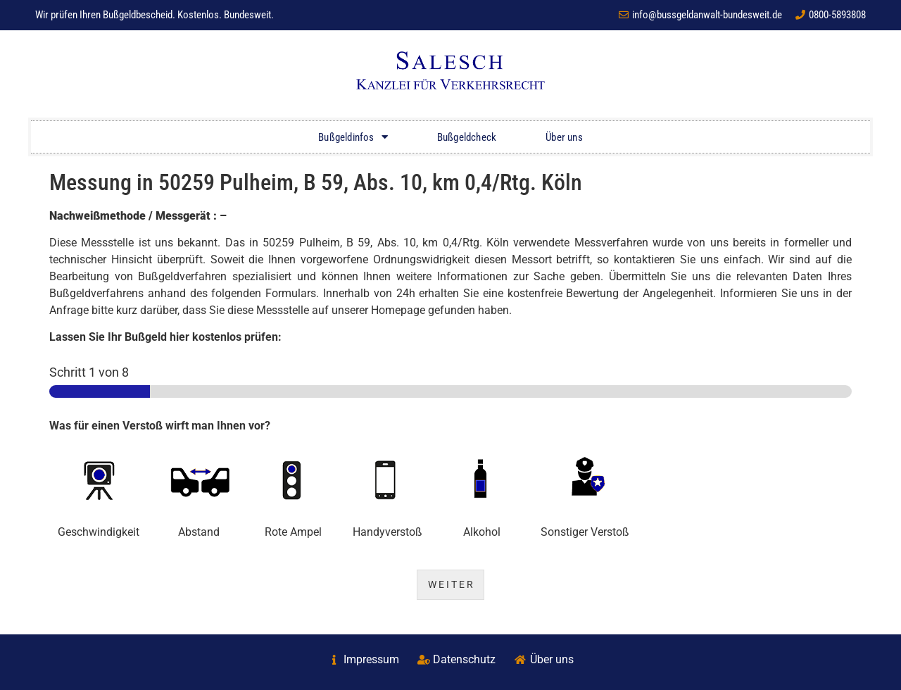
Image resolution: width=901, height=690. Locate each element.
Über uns (564, 137)
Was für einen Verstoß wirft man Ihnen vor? (159, 425)
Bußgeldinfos (353, 137)
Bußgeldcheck (466, 137)
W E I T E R (450, 585)
